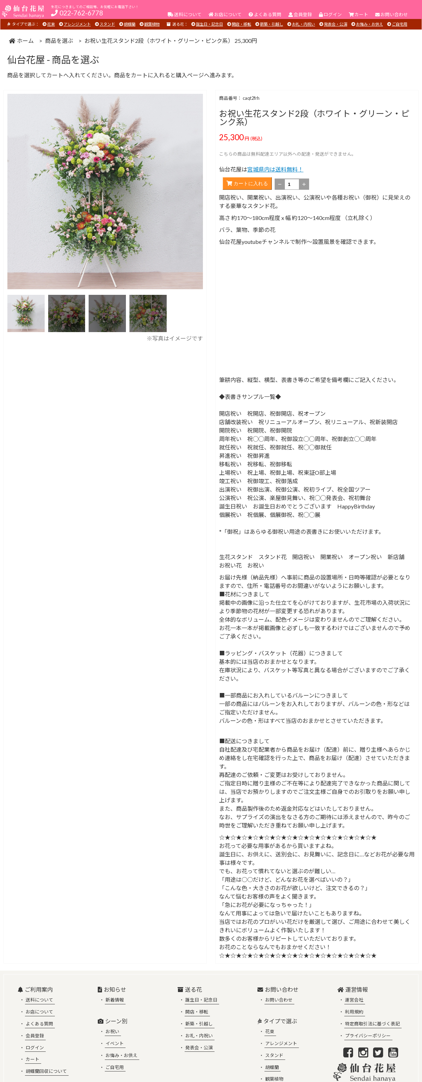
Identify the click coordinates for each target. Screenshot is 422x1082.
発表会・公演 (335, 24)
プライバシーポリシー (368, 1035)
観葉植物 (152, 24)
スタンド (107, 24)
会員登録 (35, 1035)
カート (32, 1059)
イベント (115, 1043)
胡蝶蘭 (129, 24)
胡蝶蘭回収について (46, 1071)
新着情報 (115, 1000)
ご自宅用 (399, 24)
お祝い (112, 1031)
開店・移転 (241, 24)
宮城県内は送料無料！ (275, 169)
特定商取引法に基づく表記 (372, 1023)
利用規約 (354, 1012)
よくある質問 (39, 1023)
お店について (39, 1012)
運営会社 (354, 1000)
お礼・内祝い (303, 24)
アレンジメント (77, 24)
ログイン (35, 1047)
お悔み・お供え (369, 24)
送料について (39, 1000)
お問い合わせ (279, 1000)
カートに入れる (247, 183)
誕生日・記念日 (209, 24)
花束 (51, 24)
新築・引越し (271, 24)
